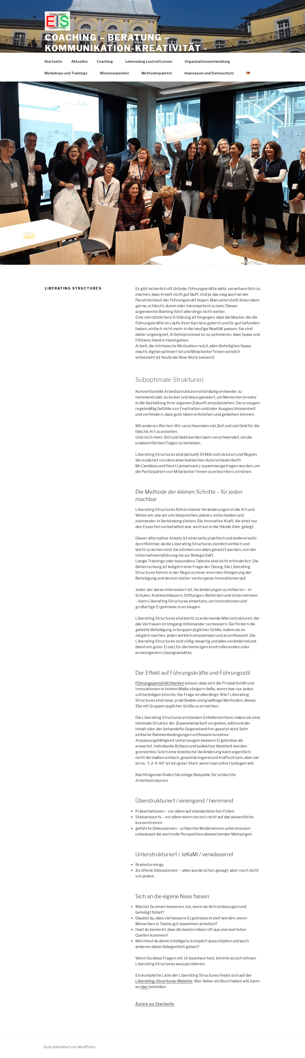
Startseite (53, 61)
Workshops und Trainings (68, 73)
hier (144, 987)
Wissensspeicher (117, 73)
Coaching (107, 61)
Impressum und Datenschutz (211, 73)
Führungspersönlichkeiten (159, 683)
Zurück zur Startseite (154, 1004)
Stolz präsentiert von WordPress (69, 1047)
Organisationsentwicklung (210, 61)
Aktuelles (79, 61)
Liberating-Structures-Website (164, 981)
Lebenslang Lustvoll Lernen (151, 61)
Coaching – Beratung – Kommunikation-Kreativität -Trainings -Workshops (126, 48)
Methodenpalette (159, 73)
